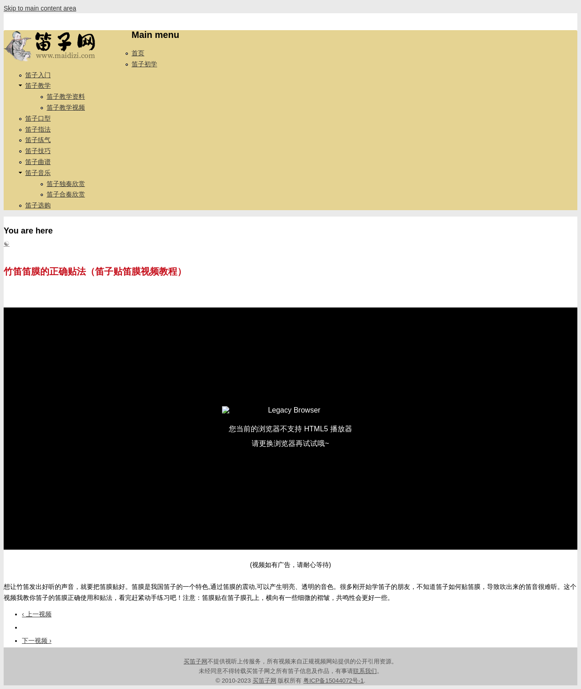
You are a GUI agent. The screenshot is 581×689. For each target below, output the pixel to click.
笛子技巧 (38, 150)
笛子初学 (144, 64)
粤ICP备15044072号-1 (333, 680)
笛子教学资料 (66, 96)
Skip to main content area (40, 8)
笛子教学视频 (66, 107)
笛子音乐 (38, 172)
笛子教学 (38, 85)
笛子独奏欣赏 (66, 183)
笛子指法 (38, 129)
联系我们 (365, 671)
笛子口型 (38, 118)
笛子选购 (38, 205)
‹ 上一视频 (37, 614)
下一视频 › (37, 640)
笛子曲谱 (38, 161)
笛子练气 (38, 139)
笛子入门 (38, 75)
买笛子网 (195, 661)
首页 (138, 53)
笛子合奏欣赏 (66, 194)
